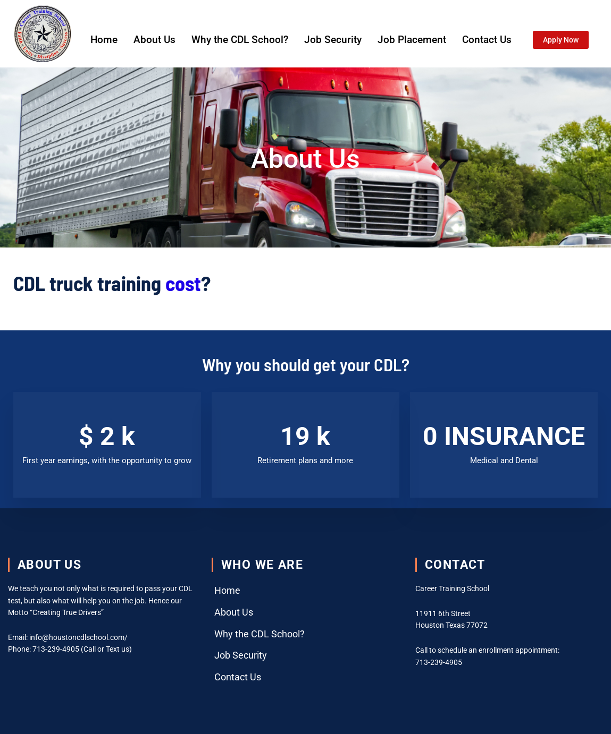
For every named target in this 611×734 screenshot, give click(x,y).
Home (104, 39)
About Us (154, 39)
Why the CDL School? (239, 39)
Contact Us (487, 39)
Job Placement (412, 39)
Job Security (333, 39)
